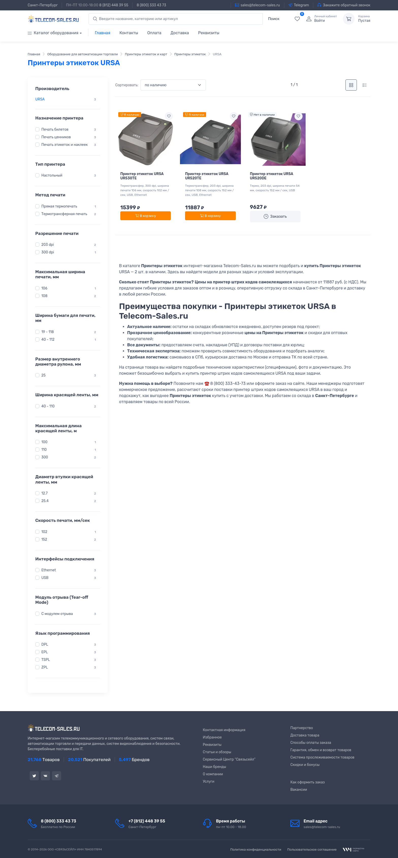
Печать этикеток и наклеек (64, 145)
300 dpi (47, 252)
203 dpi (47, 245)
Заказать (275, 216)
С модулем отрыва (57, 614)
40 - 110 (48, 406)
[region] (67, 99)
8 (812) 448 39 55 (113, 5)
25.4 (44, 501)
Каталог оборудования (53, 32)
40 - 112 (47, 339)
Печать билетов (55, 129)
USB (44, 578)
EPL (44, 652)
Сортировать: (126, 85)
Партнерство (301, 728)
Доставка (180, 32)
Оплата (154, 32)
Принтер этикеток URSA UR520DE (271, 176)
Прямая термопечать (59, 206)
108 (44, 296)
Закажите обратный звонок (343, 5)
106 (44, 288)
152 (44, 539)
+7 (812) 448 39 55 (146, 821)
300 (44, 457)
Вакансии (298, 789)
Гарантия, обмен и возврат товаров (320, 750)
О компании (213, 774)
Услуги (208, 781)
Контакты (128, 32)
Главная (102, 32)
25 (43, 375)
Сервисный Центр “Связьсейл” (229, 759)
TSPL (45, 660)
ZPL (44, 667)
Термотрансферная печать (64, 214)
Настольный (51, 175)
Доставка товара (304, 735)
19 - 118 (47, 332)
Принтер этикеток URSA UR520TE (206, 176)
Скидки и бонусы (305, 765)
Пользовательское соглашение (312, 849)
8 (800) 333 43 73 (151, 5)
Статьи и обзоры (217, 752)
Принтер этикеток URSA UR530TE (141, 176)
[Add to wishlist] (169, 116)
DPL (44, 644)
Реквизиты (208, 32)
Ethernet (48, 570)
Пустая (364, 18)
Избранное (212, 737)
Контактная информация (224, 730)
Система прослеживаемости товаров (322, 757)
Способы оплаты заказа (310, 743)
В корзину (145, 216)
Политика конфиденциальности (255, 849)
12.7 (44, 493)
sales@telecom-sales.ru (257, 5)
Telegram (298, 5)
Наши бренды (214, 767)
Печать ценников (56, 137)
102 (44, 532)
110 (44, 450)
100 (44, 442)
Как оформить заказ (307, 782)
